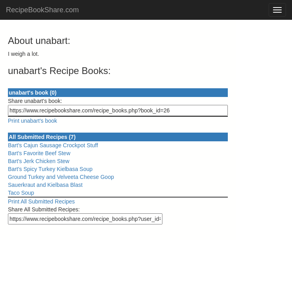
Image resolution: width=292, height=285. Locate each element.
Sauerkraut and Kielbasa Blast (45, 185)
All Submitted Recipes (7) (42, 137)
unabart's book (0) (33, 92)
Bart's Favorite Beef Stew (39, 153)
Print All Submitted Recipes (41, 201)
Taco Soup (21, 193)
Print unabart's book (32, 121)
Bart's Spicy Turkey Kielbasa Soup (50, 169)
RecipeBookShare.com (42, 10)
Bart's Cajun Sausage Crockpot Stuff (53, 145)
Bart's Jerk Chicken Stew (38, 161)
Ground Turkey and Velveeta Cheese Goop (61, 177)
